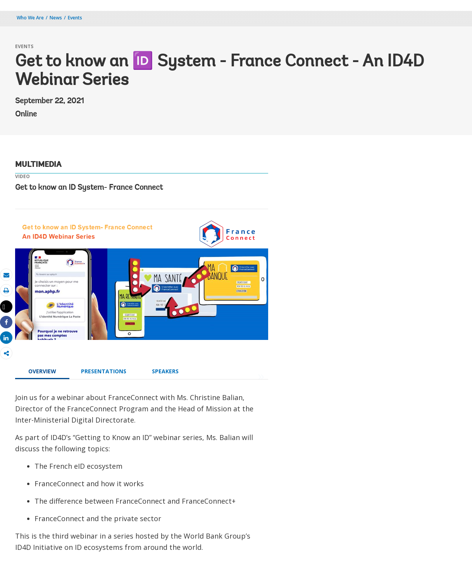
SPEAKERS (165, 371)
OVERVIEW (42, 371)
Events (75, 17)
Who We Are (30, 17)
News (56, 17)
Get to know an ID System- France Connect (89, 188)
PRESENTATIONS (103, 371)
